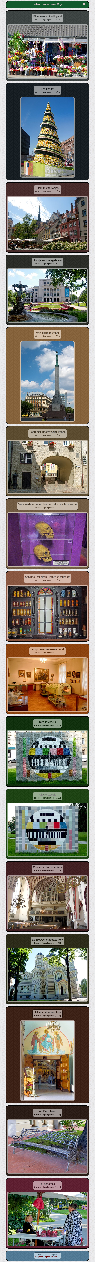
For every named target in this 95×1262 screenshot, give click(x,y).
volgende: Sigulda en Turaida (47, 1257)
